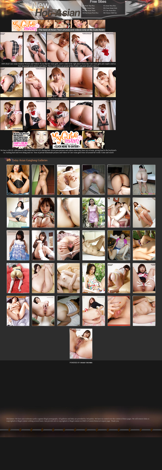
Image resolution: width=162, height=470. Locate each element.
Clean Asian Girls (111, 8)
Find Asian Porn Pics (91, 13)
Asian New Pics (110, 6)
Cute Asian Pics (110, 10)
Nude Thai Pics (90, 6)
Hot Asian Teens (90, 10)
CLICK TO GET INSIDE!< (58, 99)
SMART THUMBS (86, 362)
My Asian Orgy (90, 8)
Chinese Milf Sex (111, 13)
